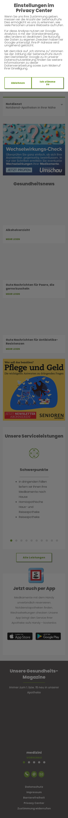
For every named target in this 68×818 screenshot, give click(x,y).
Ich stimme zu (47, 83)
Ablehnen (18, 83)
